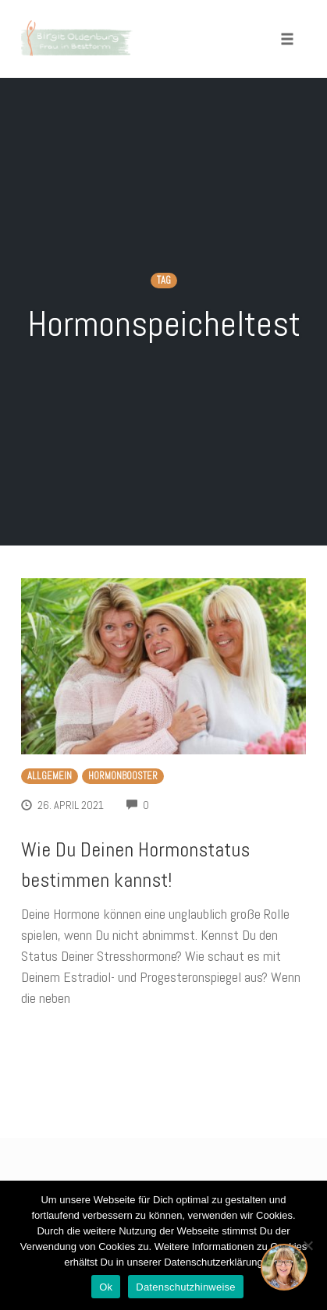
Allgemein (49, 776)
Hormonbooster (123, 776)
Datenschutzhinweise (186, 1287)
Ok (105, 1287)
